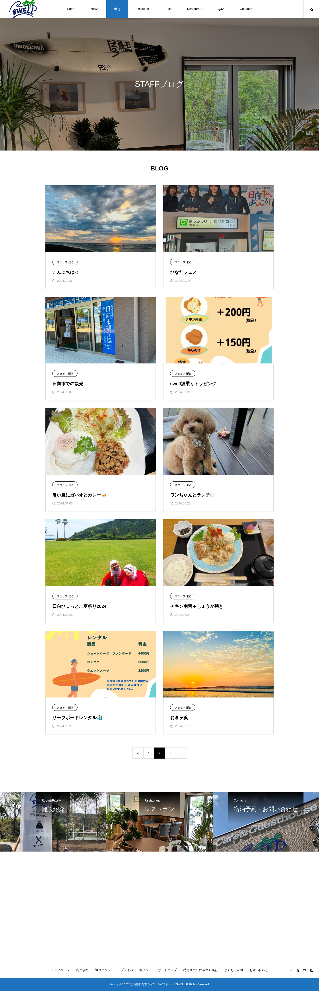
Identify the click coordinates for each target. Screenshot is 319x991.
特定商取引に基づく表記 (200, 970)
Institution (142, 9)
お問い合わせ (258, 970)
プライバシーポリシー (136, 970)
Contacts (246, 9)
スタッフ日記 (65, 262)
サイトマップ (167, 970)
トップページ (60, 970)
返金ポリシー (104, 970)
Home (71, 9)
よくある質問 (233, 970)
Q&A (221, 9)
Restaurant (194, 9)
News (95, 9)
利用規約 (82, 970)
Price (168, 9)
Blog (117, 9)
